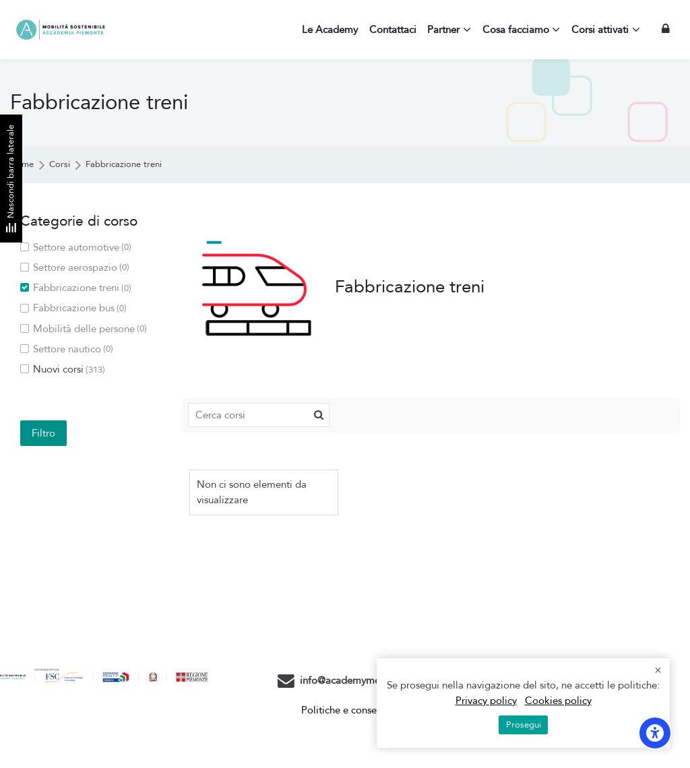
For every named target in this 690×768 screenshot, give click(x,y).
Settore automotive (75, 247)
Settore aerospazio (74, 268)
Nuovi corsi (62, 369)
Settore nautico (66, 349)
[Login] (666, 29)
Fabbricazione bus (73, 308)
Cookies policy (558, 700)
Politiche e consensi (345, 710)
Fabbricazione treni (124, 164)
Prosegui (523, 725)
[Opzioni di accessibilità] (655, 733)
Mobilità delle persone (83, 329)
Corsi (59, 164)
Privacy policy (486, 700)
